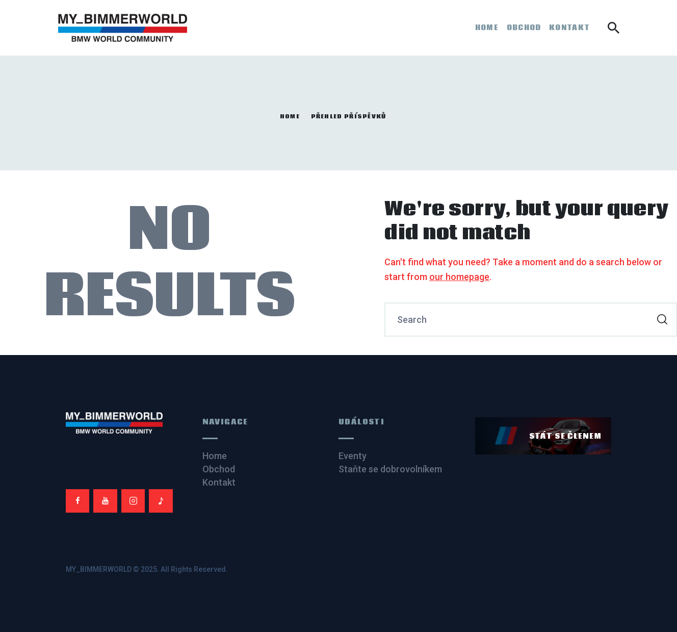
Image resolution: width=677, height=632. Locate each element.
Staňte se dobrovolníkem (390, 469)
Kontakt (219, 482)
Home (290, 117)
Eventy (352, 455)
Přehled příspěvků (348, 116)
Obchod (218, 469)
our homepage (459, 276)
